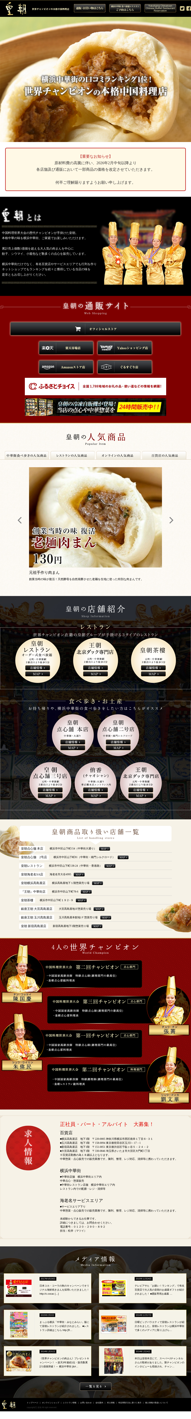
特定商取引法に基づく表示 (129, 1403)
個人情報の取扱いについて (156, 1403)
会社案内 (99, 1403)
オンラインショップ (50, 1403)
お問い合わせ (86, 1403)
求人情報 (111, 1403)
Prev (20, 520)
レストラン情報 (69, 1403)
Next (171, 520)
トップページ (32, 1403)
